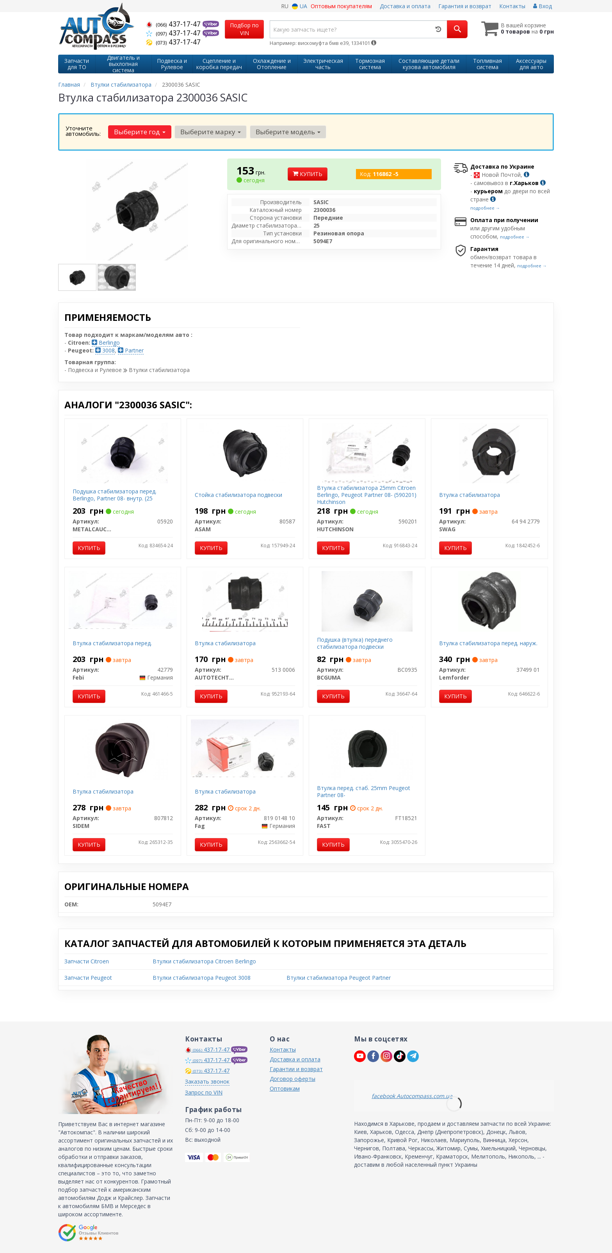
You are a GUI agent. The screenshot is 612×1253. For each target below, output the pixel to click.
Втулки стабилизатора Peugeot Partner (338, 977)
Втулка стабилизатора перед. (112, 643)
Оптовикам (285, 1088)
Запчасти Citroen (86, 961)
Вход (542, 6)
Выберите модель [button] (288, 131)
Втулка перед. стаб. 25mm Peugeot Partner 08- (363, 791)
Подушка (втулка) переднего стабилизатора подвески (355, 643)
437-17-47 (174, 23)
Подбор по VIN (244, 29)
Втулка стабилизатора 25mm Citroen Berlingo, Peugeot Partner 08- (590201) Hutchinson (366, 494)
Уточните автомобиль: (83, 130)
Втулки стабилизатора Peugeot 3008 (202, 977)
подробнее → (485, 208)
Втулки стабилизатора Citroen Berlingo (204, 961)
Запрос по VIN (203, 1092)
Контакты (512, 6)
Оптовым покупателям (341, 6)
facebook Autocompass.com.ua (412, 1096)
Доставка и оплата (405, 6)
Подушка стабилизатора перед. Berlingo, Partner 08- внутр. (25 (115, 495)
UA (299, 6)
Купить (307, 174)
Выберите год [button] (139, 131)
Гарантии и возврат (296, 1069)
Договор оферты (292, 1078)
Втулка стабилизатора (469, 494)
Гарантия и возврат (464, 6)
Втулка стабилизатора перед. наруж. (488, 643)
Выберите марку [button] (210, 131)
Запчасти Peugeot (88, 977)
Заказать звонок (207, 1081)
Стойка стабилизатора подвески (238, 494)
